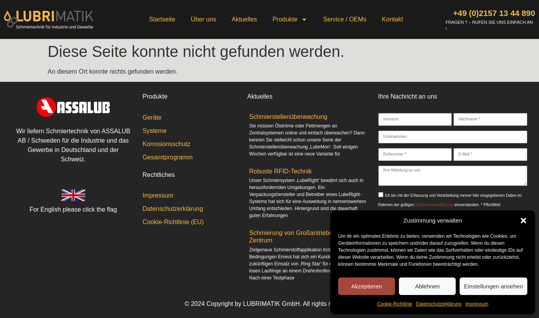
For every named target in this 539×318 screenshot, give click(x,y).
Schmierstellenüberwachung (288, 116)
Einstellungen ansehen (493, 286)
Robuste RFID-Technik (280, 171)
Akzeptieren (366, 286)
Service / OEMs (344, 19)
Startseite (162, 19)
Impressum (476, 304)
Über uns (203, 19)
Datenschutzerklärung (439, 304)
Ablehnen (427, 286)
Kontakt (392, 19)
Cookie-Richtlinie (394, 304)
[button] (523, 220)
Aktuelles (244, 19)
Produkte (289, 19)
